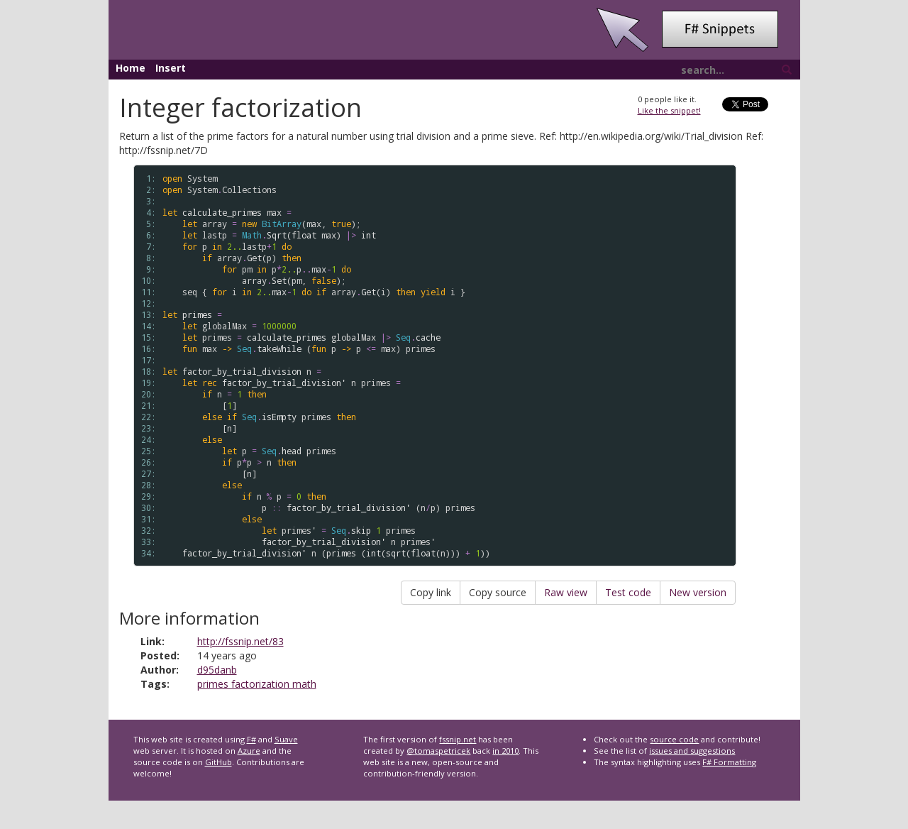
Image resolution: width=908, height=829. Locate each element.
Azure (249, 750)
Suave (286, 739)
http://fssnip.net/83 (240, 641)
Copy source (497, 592)
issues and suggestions (692, 750)
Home (130, 68)
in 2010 (505, 750)
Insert (170, 68)
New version (697, 592)
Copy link (430, 592)
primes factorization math (256, 684)
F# (251, 739)
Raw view (565, 592)
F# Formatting (729, 762)
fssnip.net (457, 739)
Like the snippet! (669, 110)
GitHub (218, 762)
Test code (628, 592)
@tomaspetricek (438, 750)
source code (674, 739)
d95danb (217, 669)
